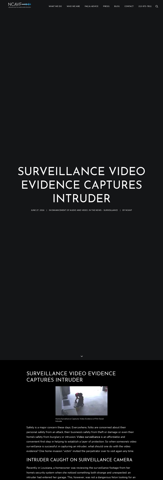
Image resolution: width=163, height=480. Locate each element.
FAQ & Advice (91, 8)
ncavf (129, 192)
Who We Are (73, 8)
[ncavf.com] (24, 8)
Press (106, 8)
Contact (129, 8)
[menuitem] (55, 8)
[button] (156, 8)
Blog (117, 8)
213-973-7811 (145, 8)
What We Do (55, 8)
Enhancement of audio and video (70, 192)
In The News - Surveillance (103, 192)
